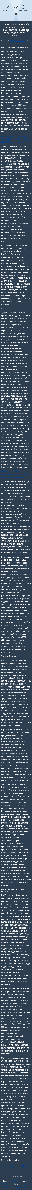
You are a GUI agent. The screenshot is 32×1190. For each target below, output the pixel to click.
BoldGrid (14, 1181)
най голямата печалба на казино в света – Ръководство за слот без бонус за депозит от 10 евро (16, 30)
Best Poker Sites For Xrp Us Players (15, 1166)
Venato (16, 7)
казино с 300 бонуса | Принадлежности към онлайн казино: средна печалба (14, 474)
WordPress (6, 1184)
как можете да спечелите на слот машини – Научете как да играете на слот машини (15, 139)
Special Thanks (20, 1187)
